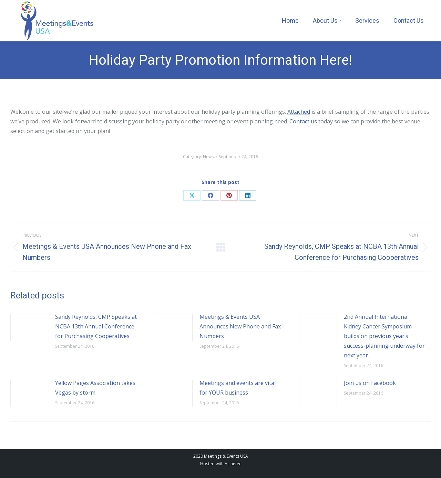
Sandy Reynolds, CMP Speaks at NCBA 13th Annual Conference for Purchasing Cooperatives (96, 326)
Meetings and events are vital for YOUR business (237, 387)
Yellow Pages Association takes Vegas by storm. (95, 387)
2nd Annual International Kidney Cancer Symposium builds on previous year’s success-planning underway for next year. (384, 336)
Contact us (303, 121)
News (208, 157)
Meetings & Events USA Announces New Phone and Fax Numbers (240, 326)
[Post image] (29, 327)
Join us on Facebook (370, 383)
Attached (298, 111)
